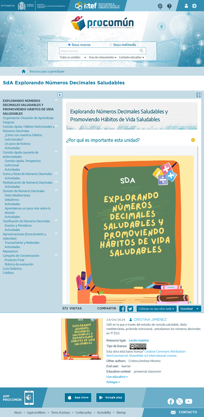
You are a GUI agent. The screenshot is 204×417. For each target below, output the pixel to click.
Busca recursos (79, 45)
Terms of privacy (60, 412)
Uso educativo (115, 377)
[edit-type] (73, 57)
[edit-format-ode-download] (190, 309)
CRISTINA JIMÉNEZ (150, 319)
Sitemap (121, 412)
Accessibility (104, 412)
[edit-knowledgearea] (103, 57)
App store (81, 397)
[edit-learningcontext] (132, 57)
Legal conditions (36, 412)
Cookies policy (83, 412)
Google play (113, 397)
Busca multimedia (123, 45)
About (17, 412)
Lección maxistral (139, 340)
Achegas (112, 382)
